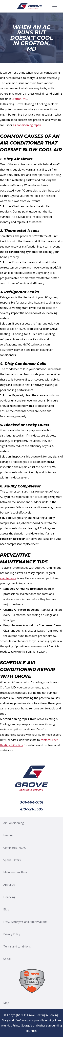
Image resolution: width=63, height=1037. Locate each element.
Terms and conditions (17, 946)
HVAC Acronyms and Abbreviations (25, 922)
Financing (9, 897)
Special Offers (12, 860)
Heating (8, 835)
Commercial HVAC (14, 848)
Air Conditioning (13, 823)
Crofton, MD (19, 99)
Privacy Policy (11, 934)
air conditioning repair (27, 125)
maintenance (8, 578)
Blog (6, 909)
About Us (9, 885)
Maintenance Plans (15, 872)
